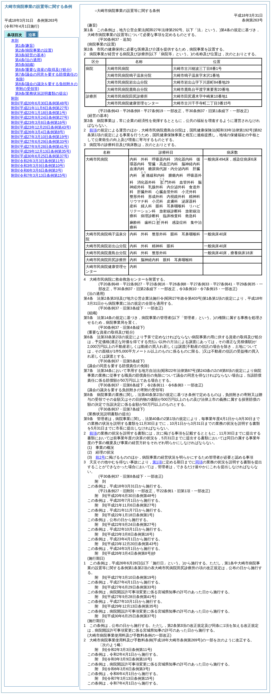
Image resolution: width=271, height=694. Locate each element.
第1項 (157, 462)
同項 (199, 462)
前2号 (100, 457)
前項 (93, 130)
